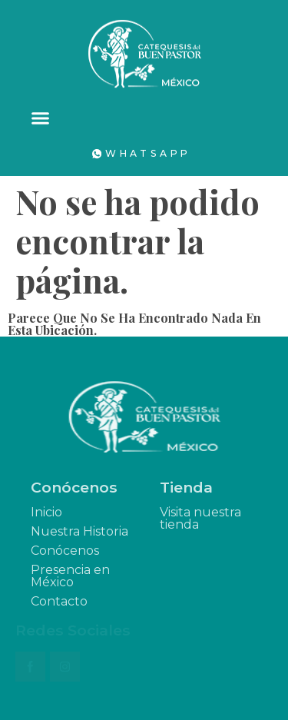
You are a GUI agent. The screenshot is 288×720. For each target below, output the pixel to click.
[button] (40, 118)
